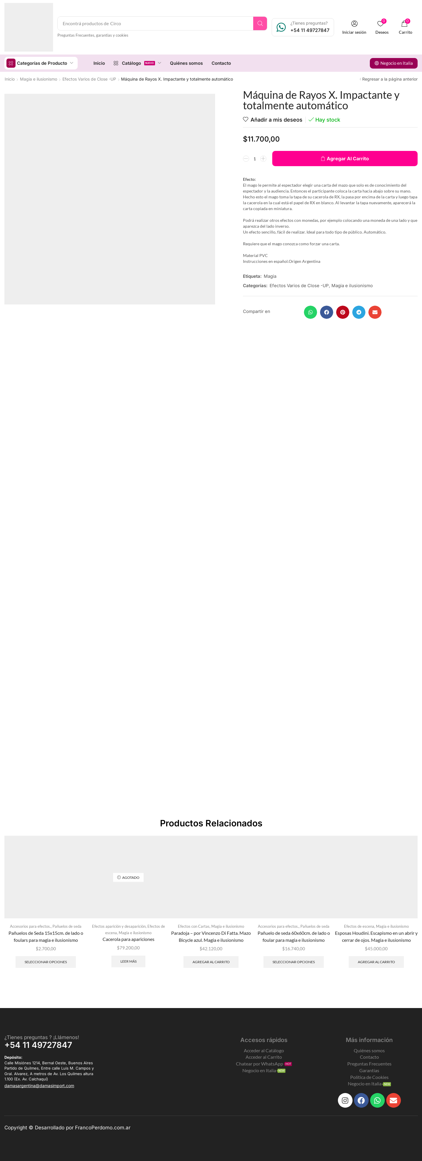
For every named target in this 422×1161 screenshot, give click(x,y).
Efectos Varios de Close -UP (89, 78)
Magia (270, 276)
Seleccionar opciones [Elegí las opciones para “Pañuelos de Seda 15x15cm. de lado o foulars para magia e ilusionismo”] (46, 962)
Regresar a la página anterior (390, 78)
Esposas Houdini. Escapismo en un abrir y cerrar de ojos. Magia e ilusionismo (376, 936)
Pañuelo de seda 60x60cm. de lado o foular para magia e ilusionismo (294, 936)
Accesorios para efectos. (30, 926)
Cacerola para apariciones (128, 939)
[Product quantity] (254, 158)
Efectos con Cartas (194, 926)
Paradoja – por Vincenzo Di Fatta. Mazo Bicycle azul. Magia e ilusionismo (211, 936)
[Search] (260, 23)
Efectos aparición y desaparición (119, 926)
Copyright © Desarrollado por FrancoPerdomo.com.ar (67, 1128)
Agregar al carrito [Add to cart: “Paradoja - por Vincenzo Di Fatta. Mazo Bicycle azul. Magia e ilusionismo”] (211, 962)
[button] (354, 27)
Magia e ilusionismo (38, 78)
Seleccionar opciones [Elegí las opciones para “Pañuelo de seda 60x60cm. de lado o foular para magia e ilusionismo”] (294, 962)
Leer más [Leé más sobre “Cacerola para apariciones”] (128, 961)
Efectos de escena (359, 926)
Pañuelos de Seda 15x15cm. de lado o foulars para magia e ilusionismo (45, 936)
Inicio (10, 78)
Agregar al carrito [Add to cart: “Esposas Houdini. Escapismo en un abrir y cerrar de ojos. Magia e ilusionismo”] (376, 962)
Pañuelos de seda (66, 926)
